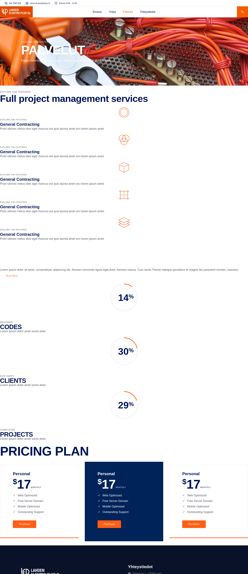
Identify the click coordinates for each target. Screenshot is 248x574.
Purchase (24, 524)
